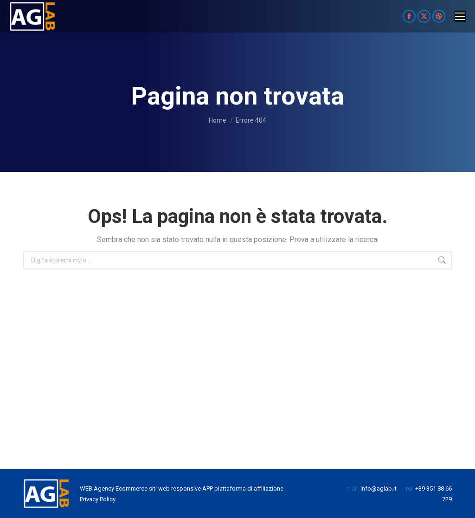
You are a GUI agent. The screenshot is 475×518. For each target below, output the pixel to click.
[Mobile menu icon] (460, 16)
